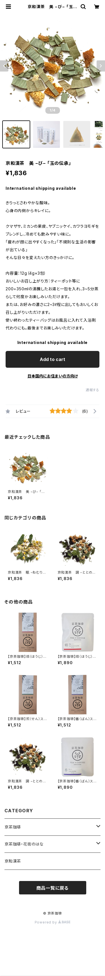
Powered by (53, 922)
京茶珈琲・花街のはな (24, 844)
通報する (92, 390)
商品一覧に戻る (52, 888)
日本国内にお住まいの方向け (52, 376)
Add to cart (52, 359)
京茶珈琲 (12, 827)
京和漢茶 (12, 861)
